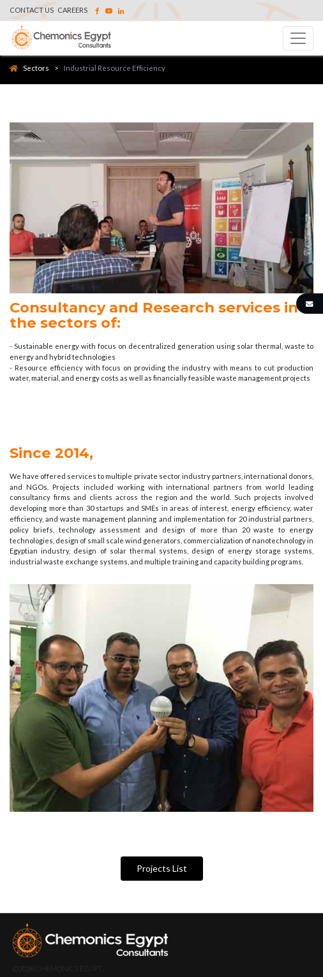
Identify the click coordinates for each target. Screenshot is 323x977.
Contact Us (32, 10)
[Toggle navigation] (298, 38)
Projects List (162, 868)
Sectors (29, 68)
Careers (72, 10)
